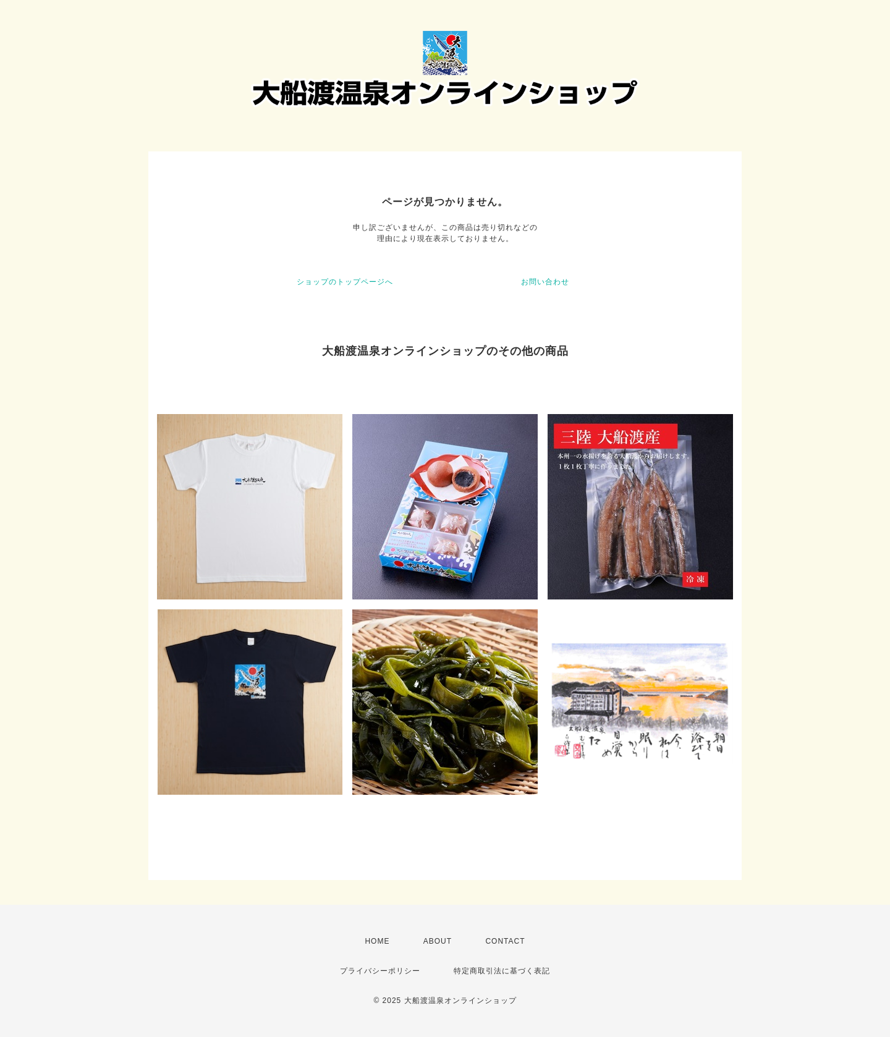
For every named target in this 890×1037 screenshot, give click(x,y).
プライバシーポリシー (380, 971)
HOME (377, 941)
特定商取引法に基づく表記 (502, 971)
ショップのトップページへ (345, 281)
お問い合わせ (545, 281)
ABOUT (437, 941)
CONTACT (505, 941)
